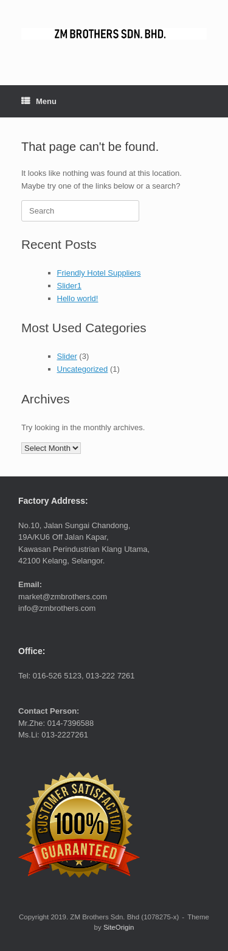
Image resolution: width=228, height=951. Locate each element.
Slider (67, 356)
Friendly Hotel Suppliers (99, 272)
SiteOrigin (118, 927)
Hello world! (77, 298)
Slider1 (69, 285)
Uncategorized (82, 369)
